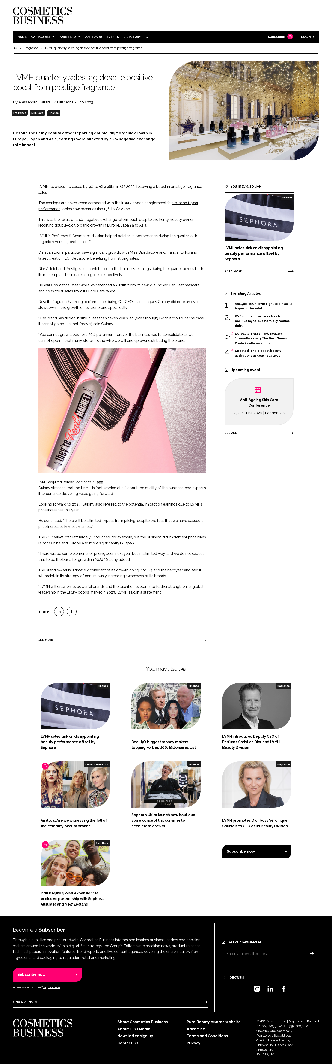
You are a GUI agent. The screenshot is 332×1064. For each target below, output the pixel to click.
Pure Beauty (69, 37)
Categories (40, 37)
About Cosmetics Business (142, 1022)
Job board (93, 37)
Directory (132, 37)
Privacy (193, 1043)
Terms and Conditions (207, 1036)
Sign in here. (51, 987)
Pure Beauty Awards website (214, 1022)
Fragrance (19, 113)
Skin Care (37, 113)
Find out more (25, 1001)
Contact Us (127, 1043)
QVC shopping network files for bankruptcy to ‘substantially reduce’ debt (262, 321)
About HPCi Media (133, 1029)
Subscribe (280, 37)
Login (306, 37)
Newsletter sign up (135, 1036)
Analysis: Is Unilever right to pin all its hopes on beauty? (263, 306)
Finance (54, 113)
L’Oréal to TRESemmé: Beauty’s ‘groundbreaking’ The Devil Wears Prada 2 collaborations (261, 338)
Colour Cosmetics (96, 764)
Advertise (196, 1029)
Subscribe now (241, 851)
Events (113, 37)
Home (22, 37)
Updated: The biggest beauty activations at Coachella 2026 (258, 353)
